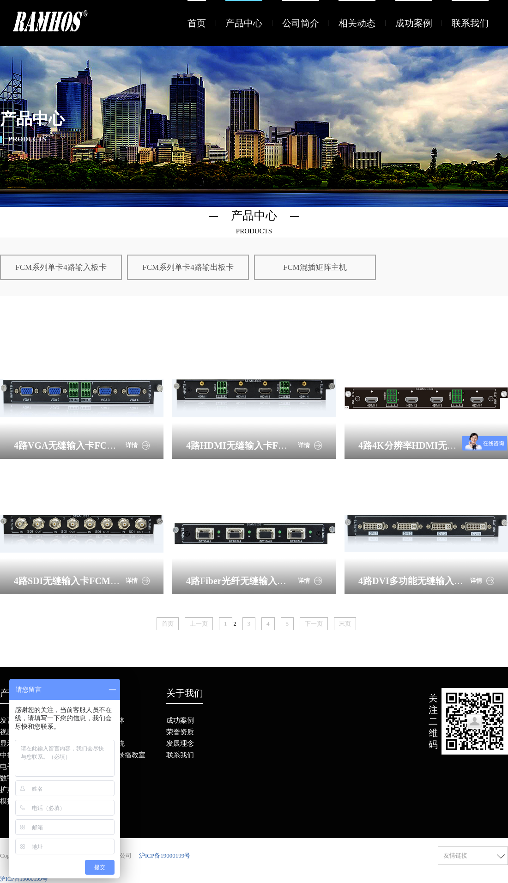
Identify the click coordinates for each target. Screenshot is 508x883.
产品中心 (243, 23)
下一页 (314, 623)
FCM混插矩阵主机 (315, 267)
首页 (196, 23)
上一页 (199, 623)
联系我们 (470, 23)
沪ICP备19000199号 (164, 855)
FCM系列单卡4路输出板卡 (187, 267)
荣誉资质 (180, 732)
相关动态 (357, 23)
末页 (345, 623)
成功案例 (413, 23)
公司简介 (300, 23)
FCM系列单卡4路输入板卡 (60, 267)
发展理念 (180, 743)
